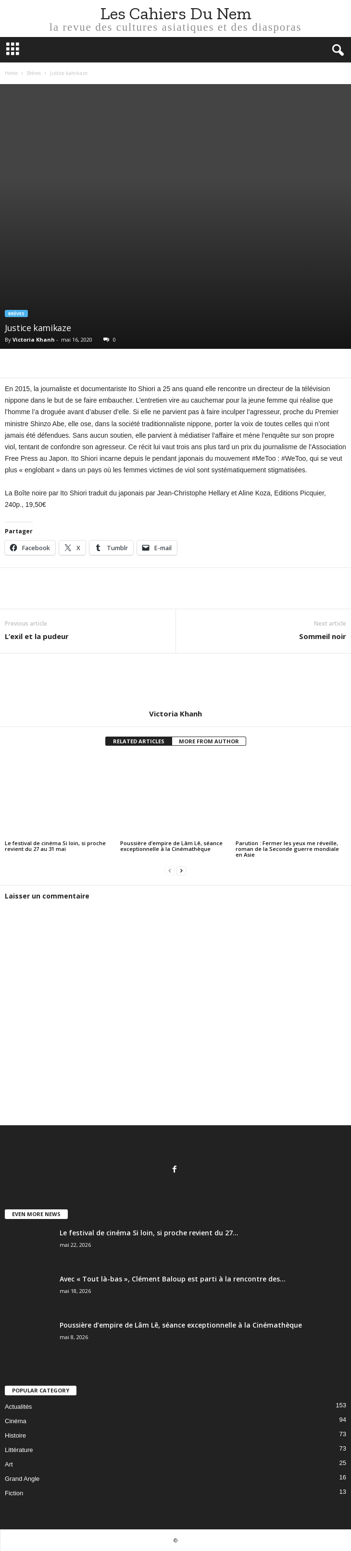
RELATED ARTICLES (138, 741)
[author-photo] (175, 681)
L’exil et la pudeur (37, 636)
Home (11, 73)
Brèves (34, 73)
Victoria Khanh (34, 339)
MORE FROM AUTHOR (209, 741)
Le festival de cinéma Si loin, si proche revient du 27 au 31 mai (55, 845)
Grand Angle (22, 1478)
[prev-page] (170, 871)
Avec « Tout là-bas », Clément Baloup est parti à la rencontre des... (173, 1278)
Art (9, 1464)
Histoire (15, 1435)
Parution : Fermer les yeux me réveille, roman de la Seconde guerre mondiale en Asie (287, 848)
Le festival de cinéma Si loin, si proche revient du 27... (149, 1232)
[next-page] (181, 871)
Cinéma (15, 1421)
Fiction (14, 1493)
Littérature (19, 1449)
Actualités (18, 1406)
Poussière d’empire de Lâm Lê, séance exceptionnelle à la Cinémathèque (171, 845)
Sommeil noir (322, 636)
